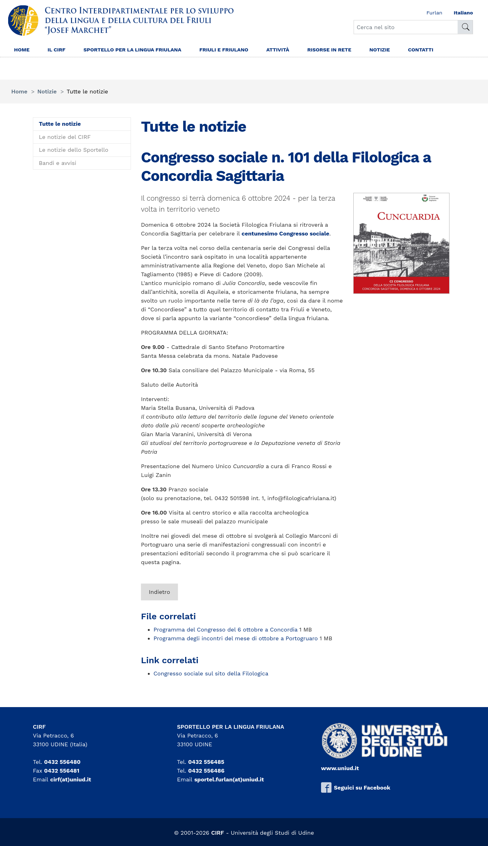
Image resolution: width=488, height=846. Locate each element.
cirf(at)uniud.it (70, 779)
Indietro (159, 592)
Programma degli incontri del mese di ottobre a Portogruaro (236, 638)
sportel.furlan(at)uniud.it (229, 779)
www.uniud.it (340, 768)
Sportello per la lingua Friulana (140, 50)
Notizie (405, 50)
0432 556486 (206, 770)
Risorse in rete (351, 50)
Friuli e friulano (239, 50)
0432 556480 (62, 762)
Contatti (448, 50)
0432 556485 (206, 762)
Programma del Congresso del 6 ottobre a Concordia (226, 629)
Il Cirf (59, 50)
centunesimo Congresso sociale (285, 233)
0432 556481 (62, 770)
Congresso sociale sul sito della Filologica (210, 673)
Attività (296, 50)
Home (22, 50)
